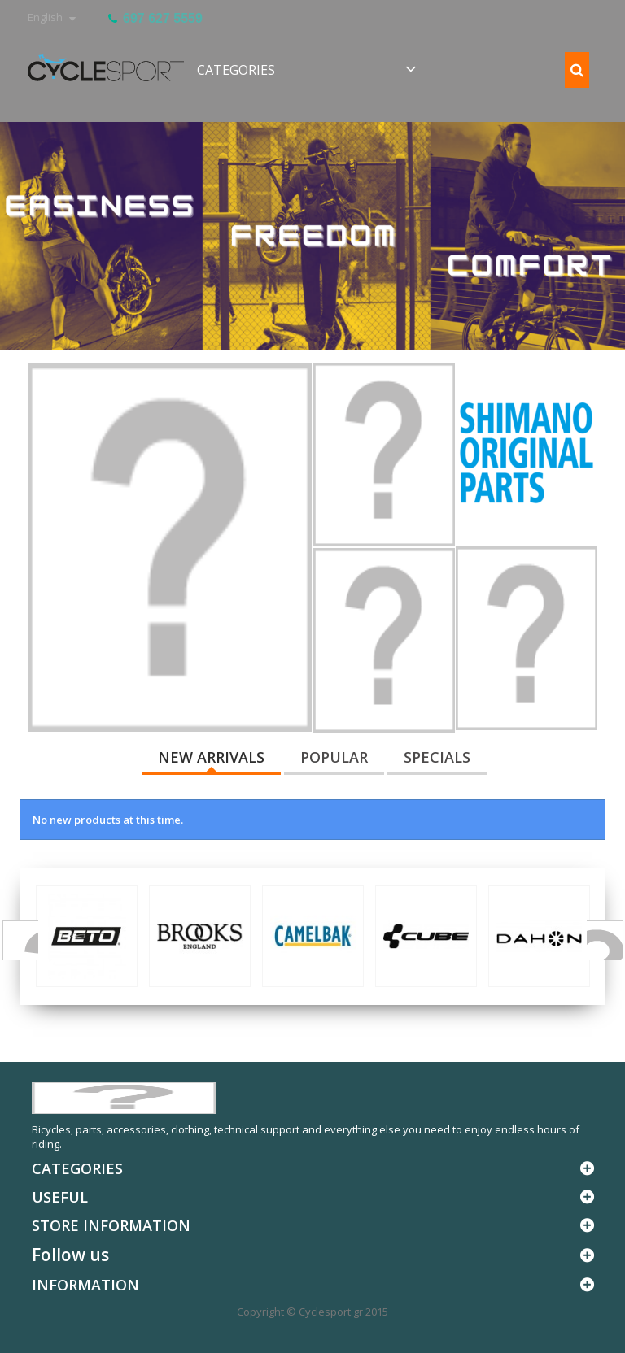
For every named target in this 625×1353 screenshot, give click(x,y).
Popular (334, 757)
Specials (437, 757)
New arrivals (211, 757)
